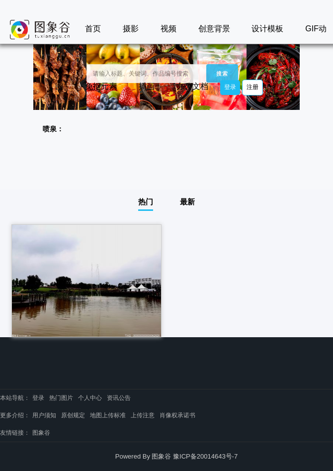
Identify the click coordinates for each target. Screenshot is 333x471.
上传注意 (143, 415)
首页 (93, 28)
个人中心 (90, 397)
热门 (145, 201)
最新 (187, 201)
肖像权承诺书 (177, 415)
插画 (147, 86)
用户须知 (44, 415)
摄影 (131, 28)
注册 (252, 87)
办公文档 (192, 86)
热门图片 (61, 397)
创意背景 (214, 28)
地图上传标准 (108, 415)
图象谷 (41, 432)
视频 (168, 28)
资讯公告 (119, 397)
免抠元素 (101, 86)
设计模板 (267, 28)
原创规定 (73, 415)
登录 (230, 87)
